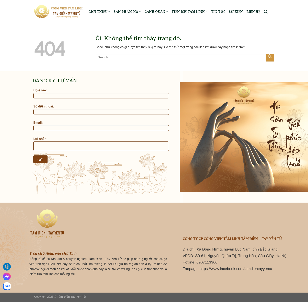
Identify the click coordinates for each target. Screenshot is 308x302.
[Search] (266, 11)
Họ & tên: (101, 93)
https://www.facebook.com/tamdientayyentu (236, 269)
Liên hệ (253, 11)
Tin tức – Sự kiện (227, 11)
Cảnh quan (156, 11)
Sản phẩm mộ (127, 11)
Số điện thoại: (101, 110)
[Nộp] (270, 57)
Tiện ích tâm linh (189, 11)
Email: (101, 126)
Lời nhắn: (101, 144)
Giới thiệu (99, 11)
